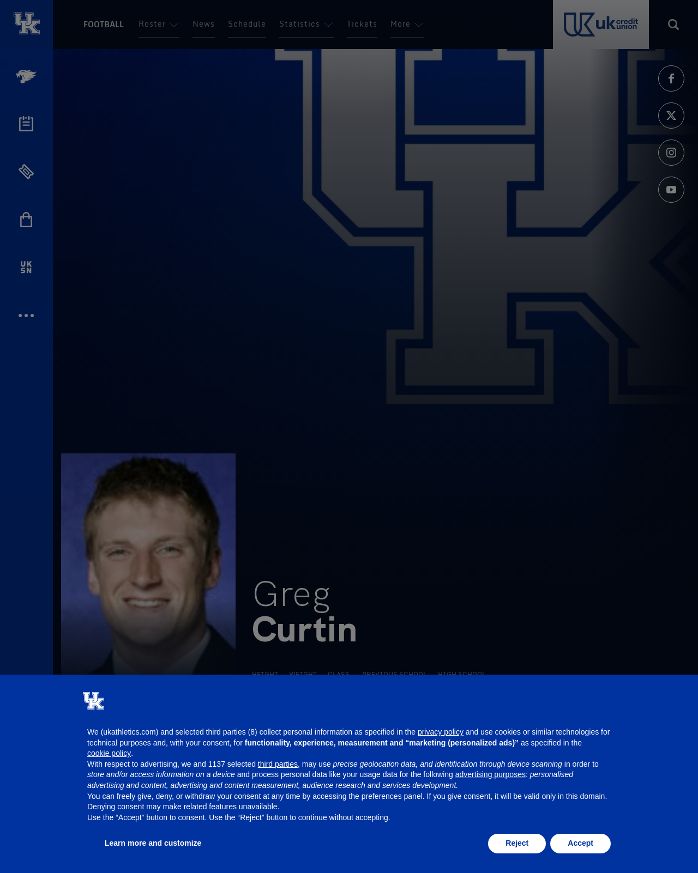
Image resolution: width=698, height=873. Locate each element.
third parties (278, 764)
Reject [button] (517, 843)
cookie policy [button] (109, 753)
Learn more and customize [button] (153, 843)
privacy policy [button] (441, 732)
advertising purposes (490, 774)
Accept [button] (580, 843)
